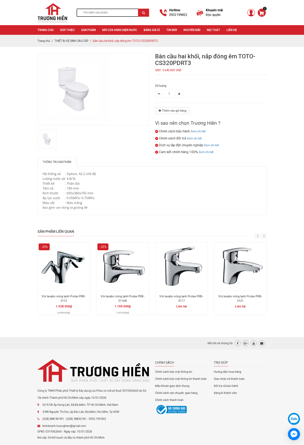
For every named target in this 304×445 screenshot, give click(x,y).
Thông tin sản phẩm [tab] (57, 162)
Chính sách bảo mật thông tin (173, 371)
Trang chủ (43, 40)
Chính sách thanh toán (169, 400)
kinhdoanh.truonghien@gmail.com (64, 425)
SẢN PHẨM (88, 30)
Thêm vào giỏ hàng (172, 110)
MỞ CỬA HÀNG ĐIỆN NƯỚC (119, 30)
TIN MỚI (171, 30)
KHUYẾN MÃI (191, 30)
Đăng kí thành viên (225, 393)
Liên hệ (232, 30)
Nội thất (213, 30)
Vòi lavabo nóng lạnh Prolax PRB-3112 (64, 299)
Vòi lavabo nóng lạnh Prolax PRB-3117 (181, 299)
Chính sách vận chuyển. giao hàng (176, 393)
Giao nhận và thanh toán (229, 378)
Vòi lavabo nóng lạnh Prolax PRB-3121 (240, 299)
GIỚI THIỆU (67, 30)
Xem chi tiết (198, 131)
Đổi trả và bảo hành (226, 385)
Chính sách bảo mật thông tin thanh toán (181, 378)
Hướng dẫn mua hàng (227, 371)
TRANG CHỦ (45, 30)
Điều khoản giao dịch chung (172, 385)
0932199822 (178, 15)
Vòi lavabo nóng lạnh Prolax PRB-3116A (123, 299)
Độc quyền (213, 15)
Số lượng (160, 85)
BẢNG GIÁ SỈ (152, 30)
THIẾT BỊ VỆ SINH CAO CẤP (72, 40)
